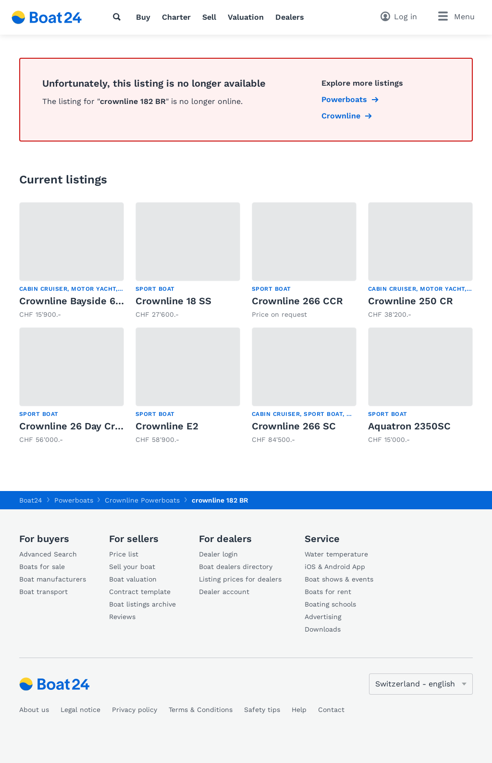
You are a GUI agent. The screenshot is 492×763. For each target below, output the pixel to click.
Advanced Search (48, 554)
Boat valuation (133, 579)
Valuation (246, 17)
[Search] (118, 17)
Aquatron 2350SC (409, 426)
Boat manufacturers (52, 579)
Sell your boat (132, 566)
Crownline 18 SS (173, 301)
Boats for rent (328, 591)
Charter (176, 17)
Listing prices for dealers (240, 579)
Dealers (289, 17)
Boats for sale (42, 566)
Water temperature (336, 554)
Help (299, 709)
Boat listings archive (142, 604)
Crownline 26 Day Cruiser (78, 426)
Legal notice (80, 709)
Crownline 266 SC (294, 426)
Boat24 (30, 500)
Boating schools (330, 604)
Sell (209, 17)
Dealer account (224, 591)
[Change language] (421, 684)
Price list (123, 554)
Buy (143, 17)
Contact (331, 709)
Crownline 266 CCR (297, 301)
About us (34, 709)
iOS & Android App (335, 566)
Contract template (140, 591)
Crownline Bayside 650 (73, 301)
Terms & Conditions (201, 709)
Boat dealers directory (235, 566)
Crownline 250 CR (410, 301)
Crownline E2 (166, 426)
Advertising (323, 617)
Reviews (122, 617)
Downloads (323, 629)
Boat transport (43, 591)
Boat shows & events (339, 579)
